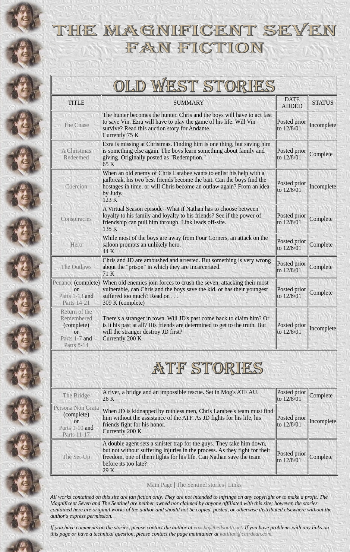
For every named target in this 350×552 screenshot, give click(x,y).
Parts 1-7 (71, 338)
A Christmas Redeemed (76, 154)
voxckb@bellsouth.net (218, 527)
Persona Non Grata (76, 408)
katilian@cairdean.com (245, 534)
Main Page (160, 485)
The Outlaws (76, 267)
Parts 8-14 (76, 345)
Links (235, 485)
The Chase (76, 125)
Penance (62, 282)
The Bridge (76, 395)
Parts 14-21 (76, 302)
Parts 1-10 (71, 428)
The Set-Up (76, 457)
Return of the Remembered (76, 314)
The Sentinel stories (200, 485)
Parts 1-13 (71, 296)
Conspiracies (76, 219)
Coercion (76, 186)
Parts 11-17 (76, 434)
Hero (76, 244)
